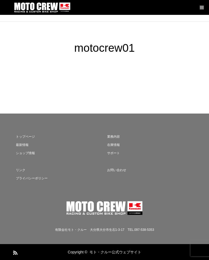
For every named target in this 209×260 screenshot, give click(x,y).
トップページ (25, 136)
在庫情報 (113, 145)
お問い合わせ (116, 170)
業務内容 (113, 136)
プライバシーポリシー (32, 178)
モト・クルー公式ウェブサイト (115, 252)
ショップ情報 (25, 153)
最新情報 (22, 145)
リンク (20, 170)
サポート (113, 153)
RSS (15, 252)
